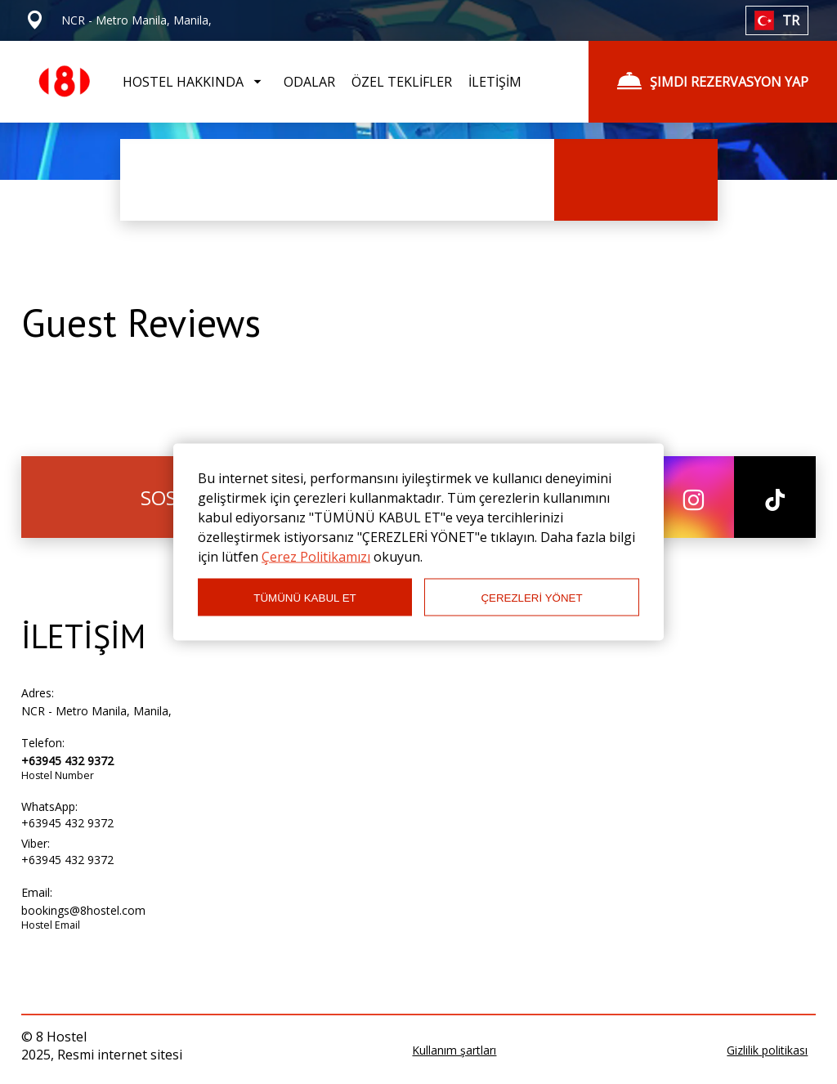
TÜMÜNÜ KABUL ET (304, 597)
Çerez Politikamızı (316, 557)
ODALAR (309, 82)
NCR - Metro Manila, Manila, (96, 711)
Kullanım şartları (454, 1050)
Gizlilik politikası (767, 1050)
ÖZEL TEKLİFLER (401, 82)
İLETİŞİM (494, 82)
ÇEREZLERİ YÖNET (531, 597)
